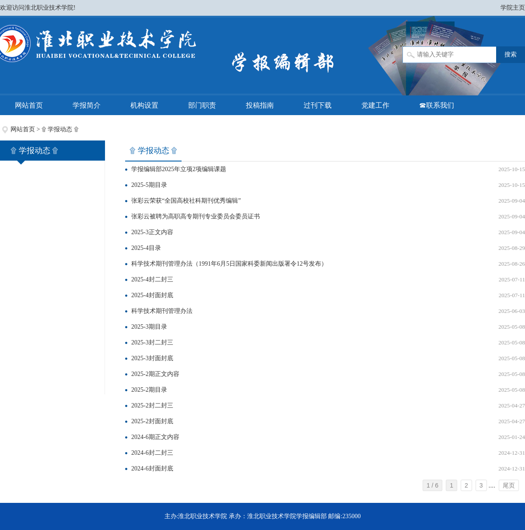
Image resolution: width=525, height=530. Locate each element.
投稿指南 (260, 105)
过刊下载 (318, 105)
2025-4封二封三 (152, 279)
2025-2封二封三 (152, 405)
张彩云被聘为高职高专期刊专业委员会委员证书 (195, 216)
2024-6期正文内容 (155, 437)
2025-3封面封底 (152, 358)
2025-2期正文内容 (155, 374)
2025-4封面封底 (152, 295)
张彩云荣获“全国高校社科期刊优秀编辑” (186, 200)
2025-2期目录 (149, 389)
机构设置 (144, 105)
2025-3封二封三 (152, 342)
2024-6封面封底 (152, 468)
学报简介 (87, 105)
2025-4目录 (146, 248)
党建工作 (375, 105)
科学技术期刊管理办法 (161, 311)
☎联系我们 (436, 105)
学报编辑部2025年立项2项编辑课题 (178, 169)
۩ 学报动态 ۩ (60, 129)
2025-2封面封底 (152, 421)
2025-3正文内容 (152, 232)
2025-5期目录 (149, 185)
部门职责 (202, 105)
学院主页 (512, 7)
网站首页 (29, 105)
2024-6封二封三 (152, 452)
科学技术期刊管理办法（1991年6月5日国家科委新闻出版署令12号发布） (229, 263)
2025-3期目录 (149, 326)
